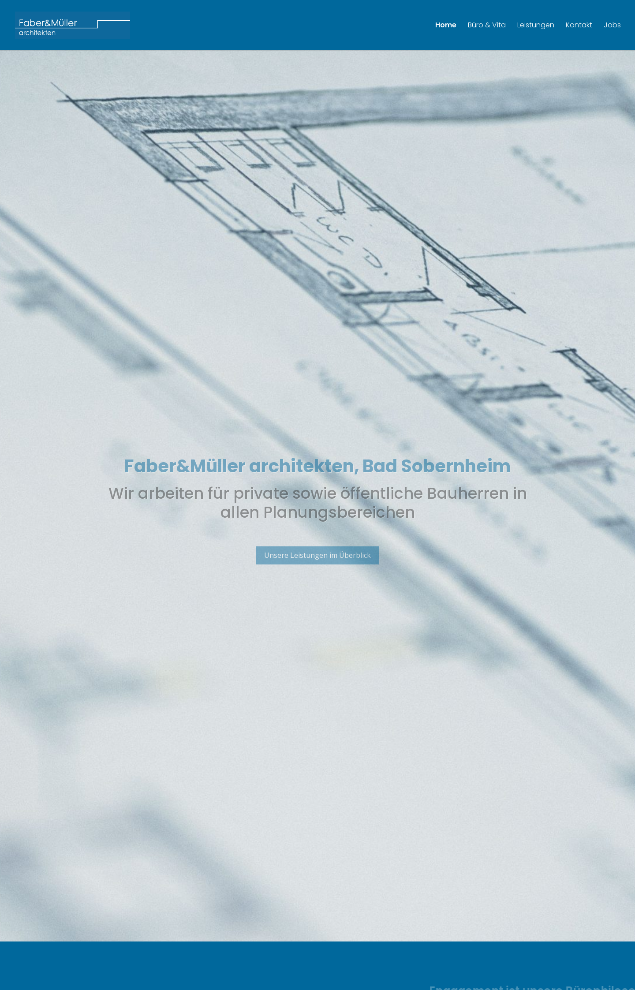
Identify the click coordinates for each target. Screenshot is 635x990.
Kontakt (579, 26)
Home (445, 26)
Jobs (612, 26)
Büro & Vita (487, 26)
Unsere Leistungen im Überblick (317, 565)
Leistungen (535, 26)
